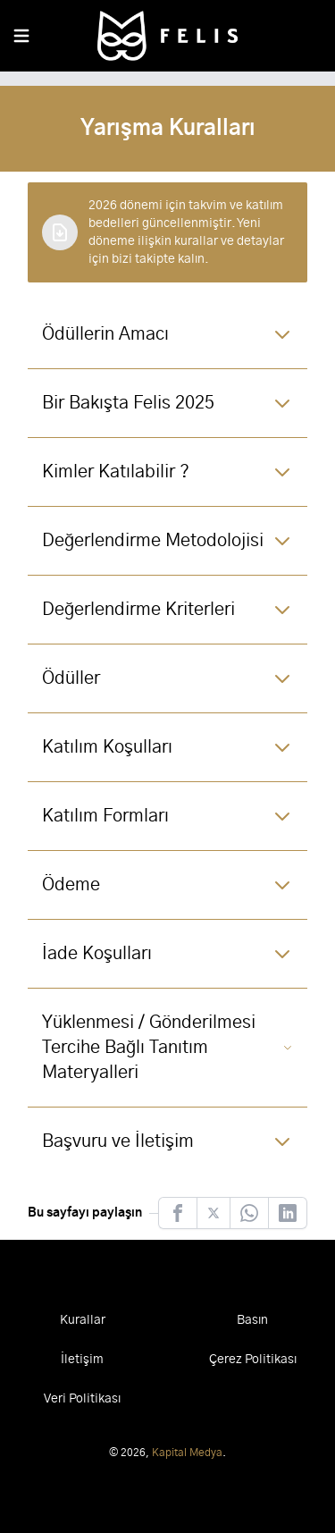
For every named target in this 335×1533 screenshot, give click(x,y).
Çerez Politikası (253, 1359)
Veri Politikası (82, 1399)
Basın (252, 1320)
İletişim (82, 1359)
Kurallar (82, 1320)
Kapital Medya (187, 1452)
